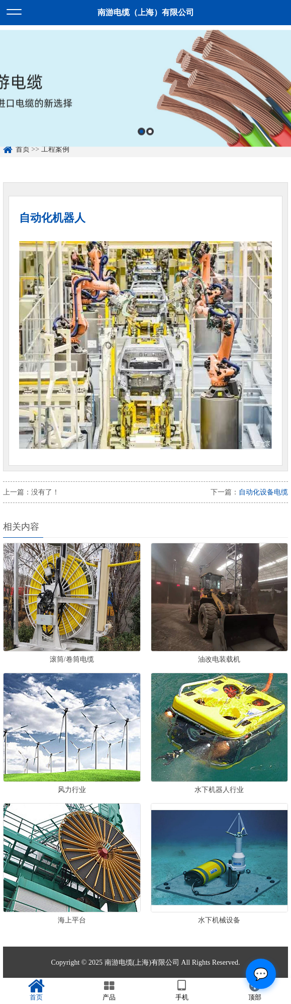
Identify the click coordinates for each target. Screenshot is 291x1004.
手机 (182, 990)
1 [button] (141, 138)
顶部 (254, 990)
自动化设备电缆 (263, 492)
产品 (109, 990)
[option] (145, 95)
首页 (36, 990)
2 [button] (150, 138)
